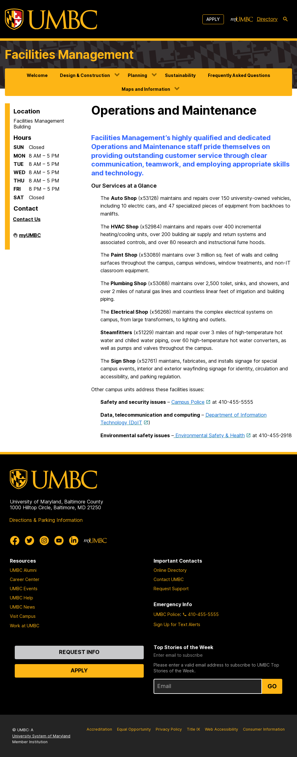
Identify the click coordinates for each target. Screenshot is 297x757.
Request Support (171, 588)
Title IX (193, 729)
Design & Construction (85, 75)
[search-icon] (285, 19)
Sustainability (180, 75)
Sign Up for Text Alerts (177, 624)
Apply (213, 19)
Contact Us (27, 219)
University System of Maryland (41, 736)
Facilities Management (69, 55)
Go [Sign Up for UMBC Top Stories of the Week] (272, 686)
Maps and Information (146, 89)
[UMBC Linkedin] (73, 540)
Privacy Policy (169, 729)
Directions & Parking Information (46, 520)
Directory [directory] (267, 19)
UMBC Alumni (23, 570)
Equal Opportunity (134, 729)
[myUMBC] (242, 19)
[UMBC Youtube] (59, 540)
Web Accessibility (221, 729)
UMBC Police (167, 614)
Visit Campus (23, 616)
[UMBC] (51, 19)
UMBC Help (21, 597)
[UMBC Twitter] (29, 540)
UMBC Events (23, 588)
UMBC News (22, 607)
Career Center (24, 579)
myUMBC (30, 237)
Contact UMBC (169, 579)
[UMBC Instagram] (44, 540)
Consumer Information (264, 729)
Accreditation (99, 729)
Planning (137, 75)
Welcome (37, 75)
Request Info (79, 652)
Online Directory (170, 570)
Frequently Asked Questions (239, 75)
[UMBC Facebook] (14, 540)
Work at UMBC (24, 625)
